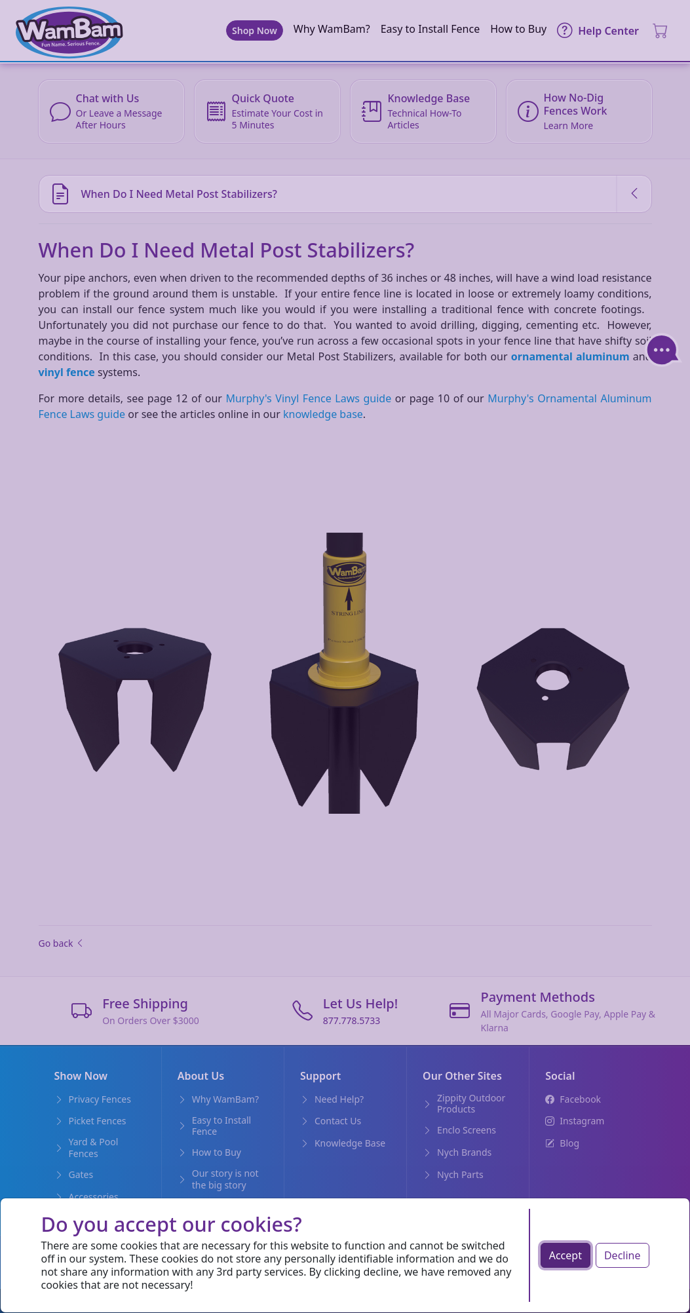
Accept (565, 1255)
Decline (622, 1255)
